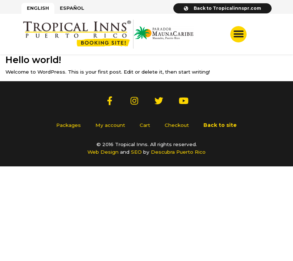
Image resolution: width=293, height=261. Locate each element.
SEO (136, 152)
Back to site (220, 125)
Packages (68, 125)
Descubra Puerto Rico (178, 152)
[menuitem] (37, 8)
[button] (238, 34)
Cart (145, 125)
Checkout (177, 125)
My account (110, 125)
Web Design (103, 152)
